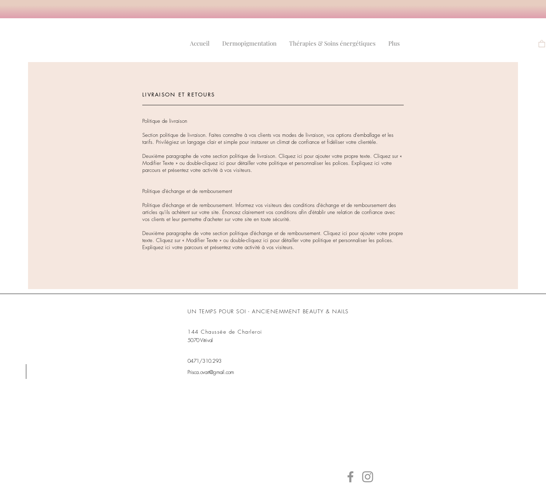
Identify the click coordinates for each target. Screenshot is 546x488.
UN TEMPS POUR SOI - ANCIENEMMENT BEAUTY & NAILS (268, 311)
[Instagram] (367, 476)
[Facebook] (350, 476)
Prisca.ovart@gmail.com (210, 372)
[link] (542, 43)
